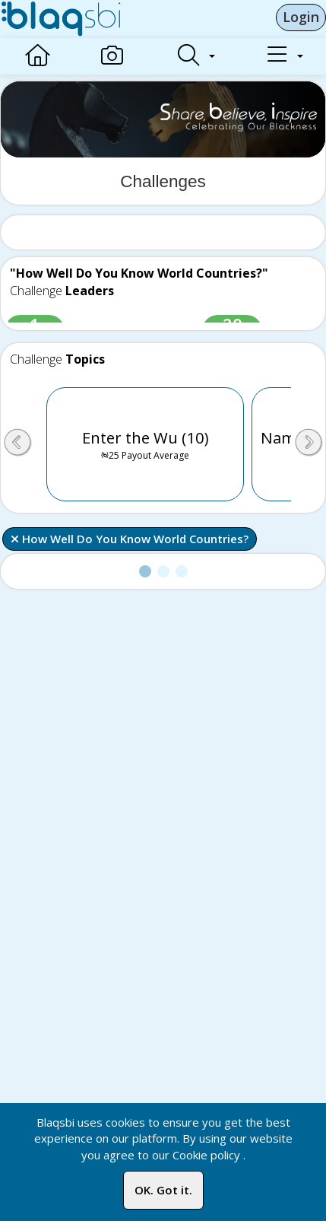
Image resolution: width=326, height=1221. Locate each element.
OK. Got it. (163, 1189)
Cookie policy (206, 1154)
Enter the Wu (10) (145, 444)
